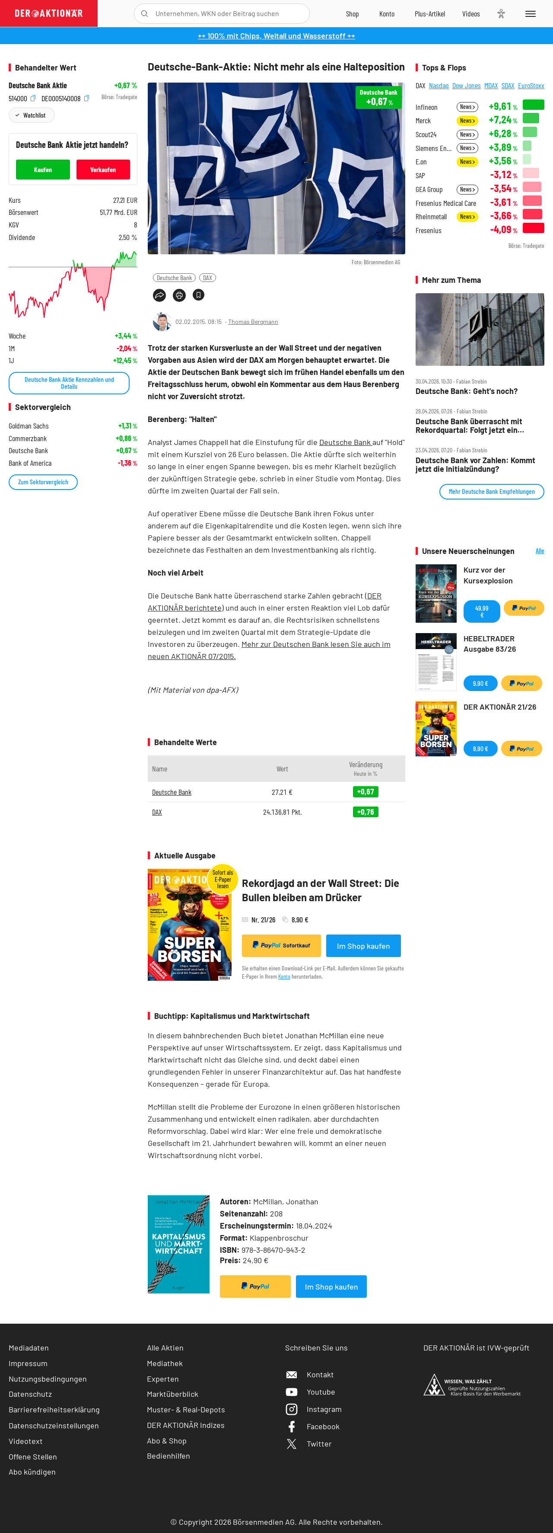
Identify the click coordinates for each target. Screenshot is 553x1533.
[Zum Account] (387, 13)
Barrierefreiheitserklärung (54, 1409)
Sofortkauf (281, 945)
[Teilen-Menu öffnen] (159, 295)
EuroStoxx (531, 85)
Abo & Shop (167, 1440)
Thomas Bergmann (253, 321)
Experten (163, 1378)
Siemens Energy (433, 148)
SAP (420, 175)
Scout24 (426, 134)
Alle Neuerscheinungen (531, 551)
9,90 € (480, 683)
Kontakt (309, 1374)
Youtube (310, 1391)
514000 (22, 97)
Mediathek (165, 1363)
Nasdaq (439, 85)
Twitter (308, 1443)
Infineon (427, 107)
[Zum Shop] (352, 13)
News (467, 106)
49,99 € (482, 611)
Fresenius (429, 230)
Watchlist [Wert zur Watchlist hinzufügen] (34, 115)
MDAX (491, 85)
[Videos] (471, 13)
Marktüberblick (172, 1394)
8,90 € (480, 748)
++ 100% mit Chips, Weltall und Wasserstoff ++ (276, 35)
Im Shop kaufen (363, 946)
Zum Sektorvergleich (43, 481)
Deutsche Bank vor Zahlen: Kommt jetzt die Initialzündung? (475, 465)
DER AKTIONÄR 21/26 (500, 706)
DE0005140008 (65, 97)
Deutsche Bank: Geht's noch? (467, 391)
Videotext (26, 1441)
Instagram (313, 1409)
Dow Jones (466, 85)
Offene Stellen (33, 1456)
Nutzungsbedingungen (48, 1378)
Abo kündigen (32, 1471)
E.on (421, 161)
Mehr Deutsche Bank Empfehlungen (492, 491)
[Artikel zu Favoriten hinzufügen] (198, 295)
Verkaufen (103, 169)
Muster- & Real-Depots (186, 1409)
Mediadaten (29, 1347)
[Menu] (529, 13)
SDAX (508, 85)
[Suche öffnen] (144, 13)
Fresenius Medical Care (446, 203)
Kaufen (43, 169)
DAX (207, 277)
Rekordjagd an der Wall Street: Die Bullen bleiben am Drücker (320, 890)
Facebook (312, 1426)
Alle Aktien (165, 1347)
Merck (423, 120)
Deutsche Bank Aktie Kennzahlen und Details (69, 382)
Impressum (28, 1363)
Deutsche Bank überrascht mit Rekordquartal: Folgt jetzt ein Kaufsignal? (469, 426)
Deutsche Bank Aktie (38, 85)
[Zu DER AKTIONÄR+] (430, 13)
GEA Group (429, 189)
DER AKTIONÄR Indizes (186, 1425)
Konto (284, 976)
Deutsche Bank (174, 277)
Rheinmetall (431, 216)
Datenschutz (30, 1394)
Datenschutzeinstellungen (54, 1425)
